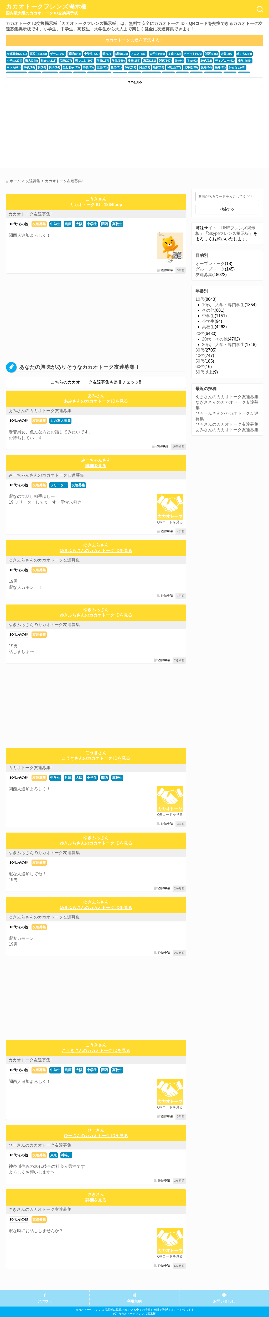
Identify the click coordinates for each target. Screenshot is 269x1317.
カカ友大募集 (60, 421)
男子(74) (54, 67)
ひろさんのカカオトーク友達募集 (226, 424)
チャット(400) (193, 53)
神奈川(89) (244, 60)
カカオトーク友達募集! (29, 214)
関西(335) (211, 53)
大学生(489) (157, 53)
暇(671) (107, 53)
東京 (53, 1155)
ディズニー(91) (225, 60)
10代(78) (29, 67)
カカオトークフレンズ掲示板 (46, 9)
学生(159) (118, 60)
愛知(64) (206, 67)
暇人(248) (31, 60)
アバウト (44, 1301)
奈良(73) (88, 67)
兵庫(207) (65, 60)
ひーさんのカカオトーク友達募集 (39, 1145)
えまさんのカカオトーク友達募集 (226, 397)
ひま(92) (192, 60)
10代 (199, 299)
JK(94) (179, 60)
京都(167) (102, 60)
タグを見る (134, 82)
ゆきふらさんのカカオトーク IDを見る (96, 550)
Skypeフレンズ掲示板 (228, 233)
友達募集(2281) (17, 53)
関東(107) (165, 60)
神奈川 (66, 1155)
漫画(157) (134, 60)
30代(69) (130, 67)
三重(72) (102, 67)
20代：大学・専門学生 (223, 344)
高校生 (117, 224)
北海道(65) (191, 67)
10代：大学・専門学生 (223, 305)
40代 (199, 355)
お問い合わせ (224, 1301)
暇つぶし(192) (84, 60)
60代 (199, 366)
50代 (199, 361)
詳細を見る (95, 465)
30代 (199, 350)
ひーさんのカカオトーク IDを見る (96, 1136)
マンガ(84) (13, 67)
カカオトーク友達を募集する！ (134, 40)
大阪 (79, 224)
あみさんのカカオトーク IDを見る (96, 401)
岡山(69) (144, 67)
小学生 (92, 224)
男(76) (42, 67)
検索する (227, 209)
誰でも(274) (244, 53)
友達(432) (174, 53)
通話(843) (74, 53)
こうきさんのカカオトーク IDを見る (96, 758)
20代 (199, 333)
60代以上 (204, 372)
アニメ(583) (139, 53)
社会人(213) (48, 60)
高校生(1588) (38, 53)
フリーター (58, 485)
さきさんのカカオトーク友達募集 (39, 1209)
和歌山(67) (174, 67)
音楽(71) (116, 67)
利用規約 (134, 1301)
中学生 (55, 224)
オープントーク (210, 263)
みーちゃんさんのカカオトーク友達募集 (46, 475)
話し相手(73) (71, 67)
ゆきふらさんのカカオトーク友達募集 (44, 560)
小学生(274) (14, 60)
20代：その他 (215, 339)
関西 (104, 224)
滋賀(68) (158, 67)
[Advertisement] (69, 129)
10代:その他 (18, 224)
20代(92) (206, 60)
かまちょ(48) (237, 67)
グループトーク (210, 269)
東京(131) (149, 60)
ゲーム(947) (58, 53)
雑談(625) (121, 53)
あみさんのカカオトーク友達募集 (39, 410)
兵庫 (68, 224)
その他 (208, 310)
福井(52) (220, 67)
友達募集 (39, 224)
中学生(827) (92, 53)
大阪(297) (227, 53)
